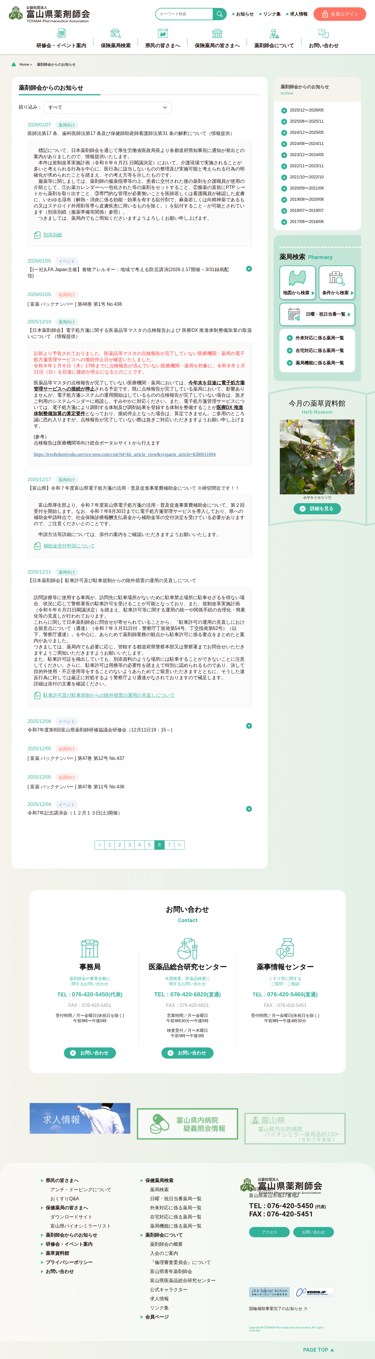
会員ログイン (345, 13)
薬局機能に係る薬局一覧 (320, 363)
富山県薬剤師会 (49, 14)
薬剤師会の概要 (166, 1244)
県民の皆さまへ (62, 1180)
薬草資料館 (57, 1253)
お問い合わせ (94, 1052)
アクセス (269, 1249)
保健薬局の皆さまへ (67, 1208)
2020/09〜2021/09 (307, 188)
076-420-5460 (285, 994)
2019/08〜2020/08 (307, 199)
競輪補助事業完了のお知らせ (275, 1308)
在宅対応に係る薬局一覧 (320, 350)
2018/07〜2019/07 (307, 210)
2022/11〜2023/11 (307, 166)
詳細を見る (321, 508)
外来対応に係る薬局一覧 (320, 338)
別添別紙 (48, 235)
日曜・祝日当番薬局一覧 (176, 1198)
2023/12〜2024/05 (307, 155)
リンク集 (271, 13)
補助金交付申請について (64, 546)
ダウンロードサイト (71, 1217)
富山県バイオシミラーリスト (80, 1226)
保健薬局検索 (159, 1180)
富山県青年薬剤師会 (171, 1271)
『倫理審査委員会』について (180, 1262)
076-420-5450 (89, 994)
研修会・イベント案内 (69, 1244)
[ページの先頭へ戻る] (187, 1350)
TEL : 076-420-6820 (187, 994)
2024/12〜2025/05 (307, 132)
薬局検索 (159, 1189)
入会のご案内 (164, 1253)
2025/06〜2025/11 (307, 121)
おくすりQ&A (64, 1198)
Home (24, 64)
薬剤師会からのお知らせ (56, 64)
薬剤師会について (164, 1235)
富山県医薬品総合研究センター (183, 1280)
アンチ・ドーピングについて (80, 1189)
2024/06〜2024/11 (307, 143)
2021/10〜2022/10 (307, 177)
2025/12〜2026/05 (307, 110)
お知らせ (244, 13)
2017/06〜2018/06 (307, 221)
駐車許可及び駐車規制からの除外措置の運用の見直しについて (104, 695)
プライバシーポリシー (69, 1262)
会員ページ (157, 1317)
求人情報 (298, 13)
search (224, 14)
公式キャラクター (169, 1289)
